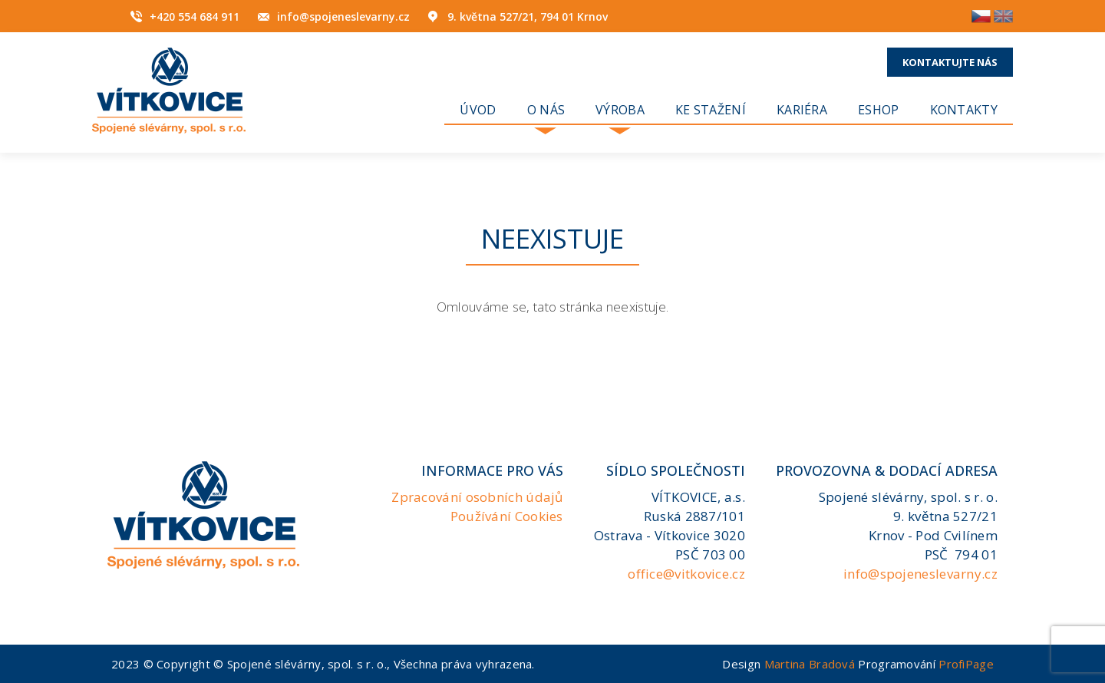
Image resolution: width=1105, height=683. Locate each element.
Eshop (878, 109)
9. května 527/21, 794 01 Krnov (527, 16)
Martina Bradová (810, 663)
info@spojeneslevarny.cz (343, 16)
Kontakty (964, 109)
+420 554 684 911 (194, 16)
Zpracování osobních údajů (477, 497)
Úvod (478, 109)
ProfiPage (966, 663)
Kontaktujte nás (950, 62)
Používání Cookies (506, 516)
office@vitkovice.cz (686, 573)
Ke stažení (710, 109)
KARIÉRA (802, 109)
